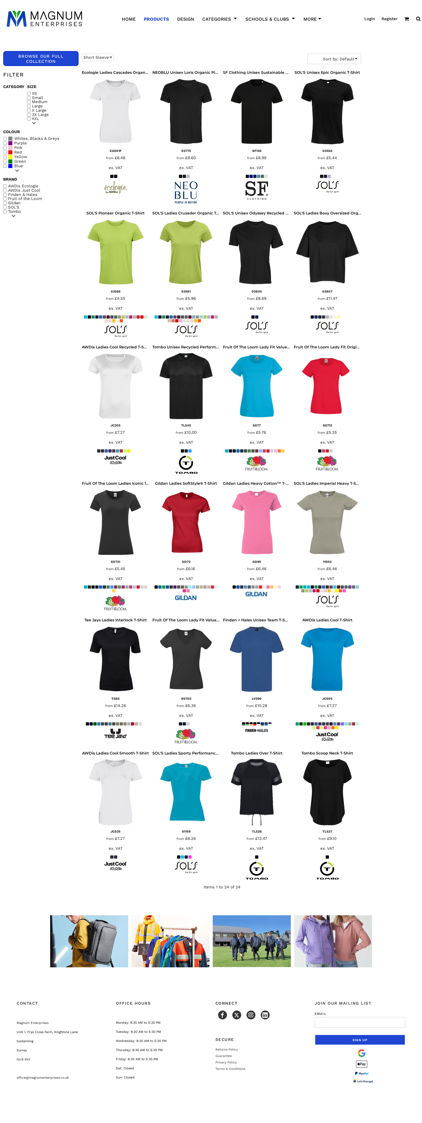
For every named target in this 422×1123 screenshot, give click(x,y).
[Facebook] (222, 1015)
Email (320, 1014)
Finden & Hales (22, 195)
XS (34, 94)
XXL (35, 119)
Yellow (20, 157)
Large (37, 106)
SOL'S (13, 207)
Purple (20, 143)
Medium (39, 102)
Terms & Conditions (230, 1069)
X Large (39, 110)
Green (20, 161)
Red (18, 152)
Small (37, 98)
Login (369, 18)
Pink (18, 148)
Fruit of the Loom (25, 199)
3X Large (40, 115)
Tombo (14, 212)
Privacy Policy (226, 1062)
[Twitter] (236, 1015)
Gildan (14, 203)
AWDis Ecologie (23, 186)
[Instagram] (251, 1015)
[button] (406, 18)
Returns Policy (226, 1049)
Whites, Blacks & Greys (36, 139)
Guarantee (223, 1056)
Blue (18, 166)
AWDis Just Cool (24, 190)
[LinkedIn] (265, 1015)
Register (389, 18)
